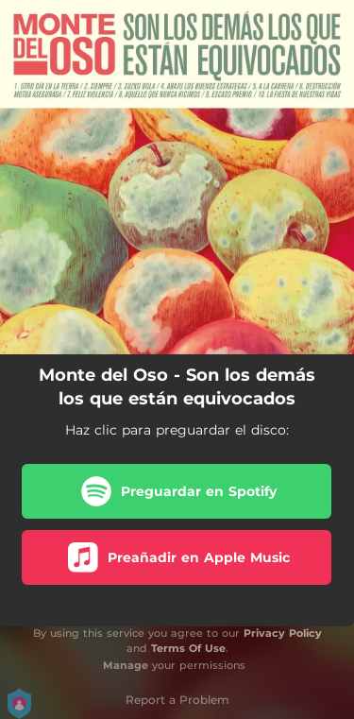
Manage (125, 665)
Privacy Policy (283, 633)
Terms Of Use (188, 648)
